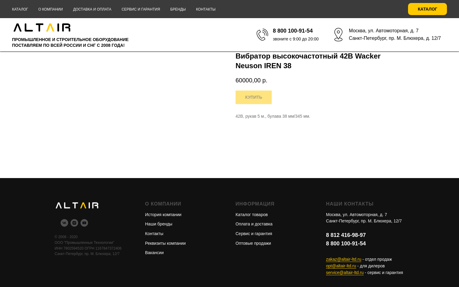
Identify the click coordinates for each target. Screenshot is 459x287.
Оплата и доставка (254, 224)
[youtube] (84, 225)
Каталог (20, 9)
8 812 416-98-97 (346, 235)
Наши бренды (158, 224)
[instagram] (74, 225)
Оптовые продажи (253, 243)
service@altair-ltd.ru (345, 272)
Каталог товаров (252, 214)
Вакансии (154, 252)
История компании (163, 214)
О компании (50, 9)
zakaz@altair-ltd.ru (343, 259)
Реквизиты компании (165, 243)
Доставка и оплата (92, 9)
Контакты (206, 9)
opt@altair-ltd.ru (341, 265)
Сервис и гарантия (141, 9)
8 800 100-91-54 (346, 244)
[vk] (64, 225)
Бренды (178, 9)
